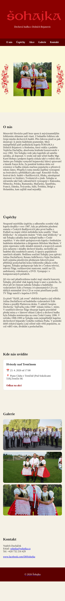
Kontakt (54, 42)
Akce (32, 42)
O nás (9, 42)
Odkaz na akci (14, 385)
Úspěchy (20, 42)
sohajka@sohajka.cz (20, 548)
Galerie (42, 42)
